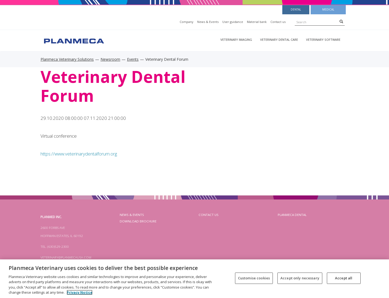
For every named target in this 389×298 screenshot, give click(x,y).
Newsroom (110, 59)
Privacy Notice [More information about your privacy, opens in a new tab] (79, 292)
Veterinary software (323, 40)
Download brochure (138, 221)
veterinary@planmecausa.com (66, 257)
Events (133, 59)
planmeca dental (292, 215)
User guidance (232, 22)
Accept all (343, 278)
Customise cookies (254, 278)
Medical (328, 9)
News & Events (208, 22)
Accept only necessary (299, 278)
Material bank (257, 22)
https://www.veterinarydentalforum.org (79, 154)
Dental (296, 9)
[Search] (341, 21)
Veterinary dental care (279, 40)
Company (186, 22)
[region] (194, 278)
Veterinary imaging (236, 40)
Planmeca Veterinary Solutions (67, 59)
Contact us (278, 22)
